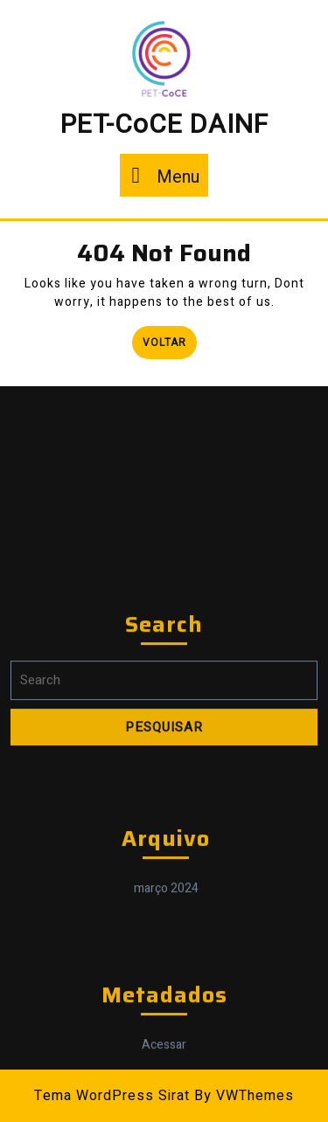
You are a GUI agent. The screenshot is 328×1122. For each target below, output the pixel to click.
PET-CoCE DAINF (164, 125)
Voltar (170, 338)
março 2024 (166, 998)
